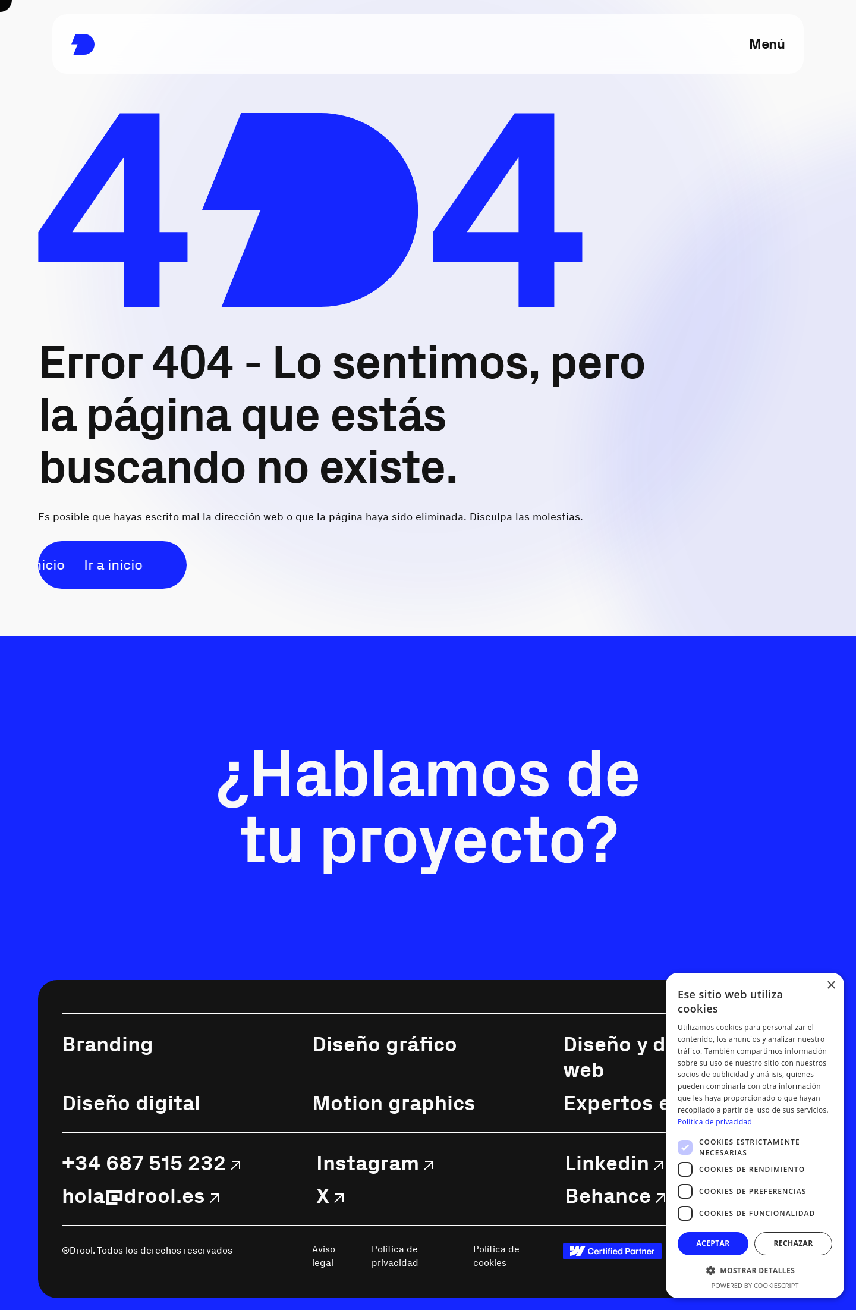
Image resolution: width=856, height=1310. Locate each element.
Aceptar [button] (712, 1243)
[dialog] (755, 1135)
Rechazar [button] (793, 1243)
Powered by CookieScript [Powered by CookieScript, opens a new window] (755, 1285)
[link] (83, 44)
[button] (755, 1270)
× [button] (830, 985)
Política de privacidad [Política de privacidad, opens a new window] (715, 1122)
